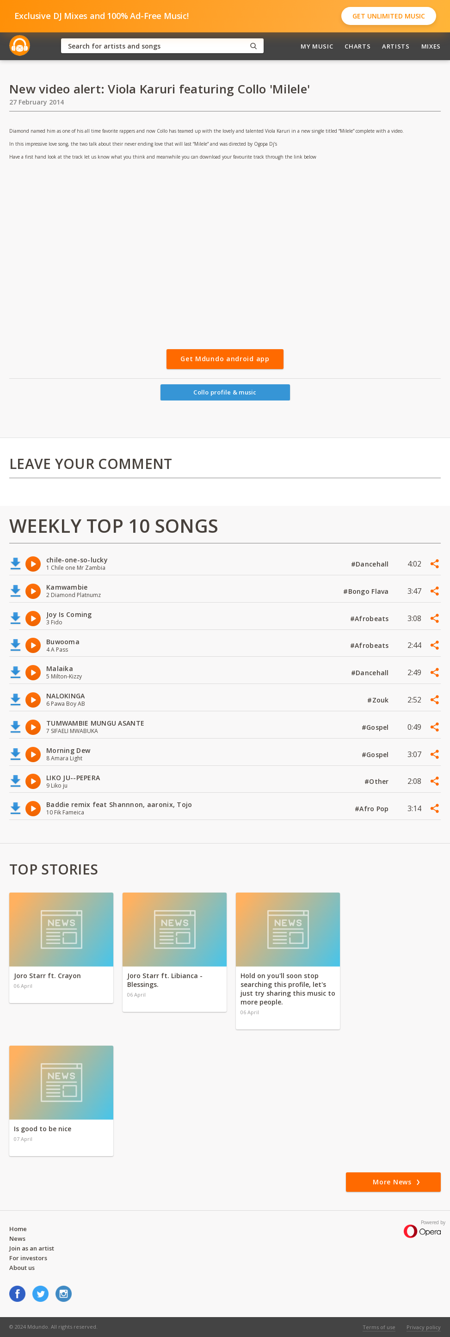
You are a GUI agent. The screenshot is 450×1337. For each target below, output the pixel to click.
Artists (396, 46)
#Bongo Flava (367, 591)
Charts (357, 46)
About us (22, 1267)
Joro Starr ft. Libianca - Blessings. (165, 980)
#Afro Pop (373, 808)
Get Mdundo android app (224, 358)
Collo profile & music (224, 392)
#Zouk (379, 700)
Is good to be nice (42, 1128)
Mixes (431, 46)
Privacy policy (424, 1327)
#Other (377, 781)
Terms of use (379, 1327)
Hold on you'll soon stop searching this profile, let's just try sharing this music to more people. (287, 988)
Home (18, 1229)
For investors (28, 1258)
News (17, 1238)
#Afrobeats (370, 618)
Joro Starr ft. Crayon (47, 975)
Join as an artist (31, 1248)
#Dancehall (371, 564)
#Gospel (376, 727)
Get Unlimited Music (388, 16)
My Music (317, 46)
